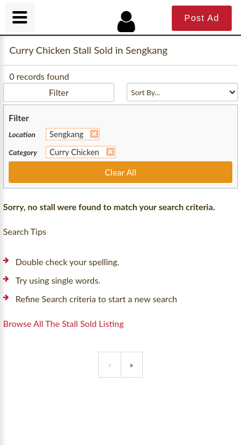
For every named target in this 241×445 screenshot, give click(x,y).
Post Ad (201, 18)
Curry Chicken (74, 152)
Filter (59, 92)
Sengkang (66, 134)
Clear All (121, 172)
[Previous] (109, 365)
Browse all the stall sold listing (63, 323)
